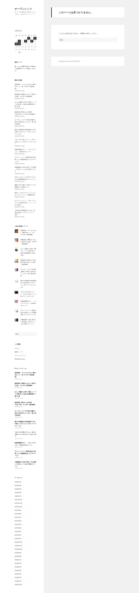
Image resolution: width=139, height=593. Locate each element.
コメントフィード (20, 355)
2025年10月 (18, 507)
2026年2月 (18, 493)
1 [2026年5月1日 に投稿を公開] (28, 38)
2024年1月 (18, 581)
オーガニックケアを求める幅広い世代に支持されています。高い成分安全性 (25, 122)
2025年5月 (18, 524)
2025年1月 (18, 539)
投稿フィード (19, 352)
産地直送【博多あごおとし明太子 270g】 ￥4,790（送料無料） (28, 242)
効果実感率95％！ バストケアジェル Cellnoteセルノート (28, 303)
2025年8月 (18, 514)
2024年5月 (18, 567)
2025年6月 (18, 521)
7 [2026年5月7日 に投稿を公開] (25, 41)
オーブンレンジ (23, 8)
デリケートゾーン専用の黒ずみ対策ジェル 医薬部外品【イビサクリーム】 (25, 159)
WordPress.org (20, 359)
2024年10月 (18, 549)
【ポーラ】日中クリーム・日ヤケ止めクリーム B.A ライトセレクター (25, 142)
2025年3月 (18, 531)
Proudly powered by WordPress (69, 61)
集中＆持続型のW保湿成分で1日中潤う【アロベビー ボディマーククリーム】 (25, 132)
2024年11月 (18, 546)
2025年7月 (18, 517)
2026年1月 (18, 496)
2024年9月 (18, 553)
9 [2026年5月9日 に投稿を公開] (31, 41)
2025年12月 (18, 500)
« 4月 (19, 52)
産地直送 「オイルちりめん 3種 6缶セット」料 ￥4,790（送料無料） (25, 86)
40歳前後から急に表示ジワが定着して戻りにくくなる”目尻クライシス (26, 169)
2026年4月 (18, 485)
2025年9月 (18, 510)
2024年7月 (18, 560)
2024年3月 (18, 574)
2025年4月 (18, 528)
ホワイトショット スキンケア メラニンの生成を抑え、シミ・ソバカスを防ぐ (25, 202)
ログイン (17, 348)
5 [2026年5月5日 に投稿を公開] (19, 41)
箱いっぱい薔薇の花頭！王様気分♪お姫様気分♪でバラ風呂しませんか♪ (25, 68)
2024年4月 (18, 570)
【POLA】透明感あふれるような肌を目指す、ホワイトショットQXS (25, 212)
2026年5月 (18, 482)
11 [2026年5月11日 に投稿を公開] (16, 44)
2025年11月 (18, 503)
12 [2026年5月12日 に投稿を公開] (19, 44)
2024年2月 (18, 577)
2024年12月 (18, 542)
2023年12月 (18, 585)
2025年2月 (18, 535)
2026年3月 (18, 489)
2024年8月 (18, 556)
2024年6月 (18, 563)
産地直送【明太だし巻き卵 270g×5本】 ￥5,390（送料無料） (28, 262)
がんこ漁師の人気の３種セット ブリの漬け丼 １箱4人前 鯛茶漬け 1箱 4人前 (25, 104)
